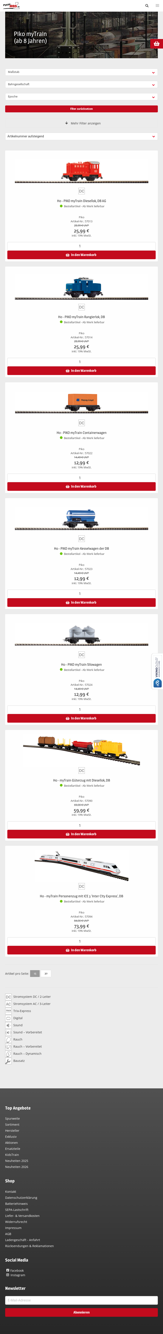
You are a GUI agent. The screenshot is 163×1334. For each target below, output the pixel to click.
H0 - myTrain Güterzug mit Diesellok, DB (81, 780)
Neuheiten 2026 (16, 1167)
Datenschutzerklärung (21, 1198)
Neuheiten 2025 (16, 1161)
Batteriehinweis (16, 1204)
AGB (8, 1234)
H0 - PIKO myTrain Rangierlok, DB (81, 317)
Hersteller (12, 1130)
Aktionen (11, 1143)
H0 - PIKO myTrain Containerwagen (82, 433)
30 (46, 973)
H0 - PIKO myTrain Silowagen (81, 664)
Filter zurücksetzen (81, 108)
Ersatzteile (12, 1149)
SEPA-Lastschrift (16, 1210)
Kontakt (10, 1192)
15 (35, 973)
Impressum (13, 1228)
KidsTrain (12, 1155)
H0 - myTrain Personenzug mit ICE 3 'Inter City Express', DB (81, 896)
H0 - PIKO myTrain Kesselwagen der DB (81, 548)
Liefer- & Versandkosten (22, 1216)
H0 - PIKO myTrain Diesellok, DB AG (81, 201)
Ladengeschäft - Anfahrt (22, 1240)
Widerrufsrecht (16, 1222)
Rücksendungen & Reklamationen (29, 1246)
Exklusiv (11, 1137)
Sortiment (12, 1124)
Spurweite (12, 1118)
